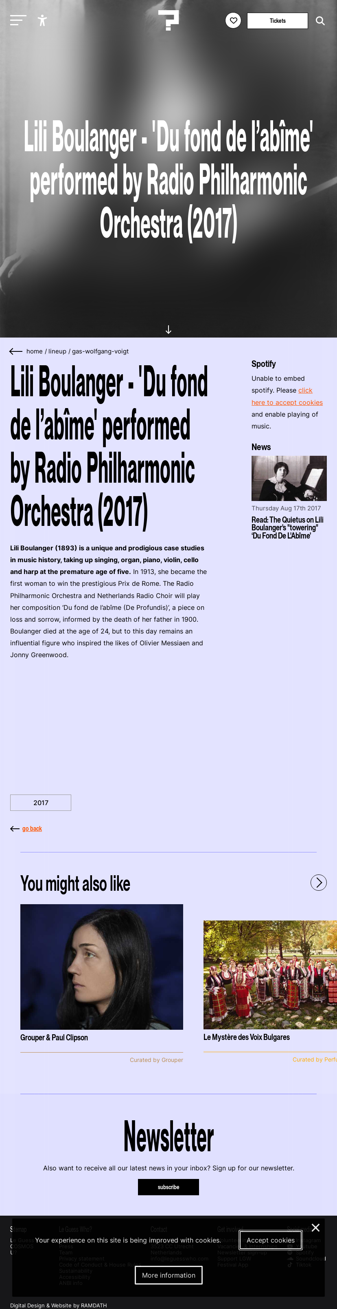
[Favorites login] (233, 20)
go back (26, 828)
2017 (40, 803)
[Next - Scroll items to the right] (319, 882)
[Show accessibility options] (43, 20)
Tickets (278, 20)
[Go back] (16, 352)
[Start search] (318, 21)
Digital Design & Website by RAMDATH (58, 1305)
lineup (57, 351)
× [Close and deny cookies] (316, 1227)
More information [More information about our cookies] (168, 1275)
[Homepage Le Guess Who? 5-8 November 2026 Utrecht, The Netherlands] (168, 20)
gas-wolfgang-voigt (100, 351)
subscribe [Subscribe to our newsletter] (168, 1186)
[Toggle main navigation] (16, 20)
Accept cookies (271, 1240)
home (34, 351)
